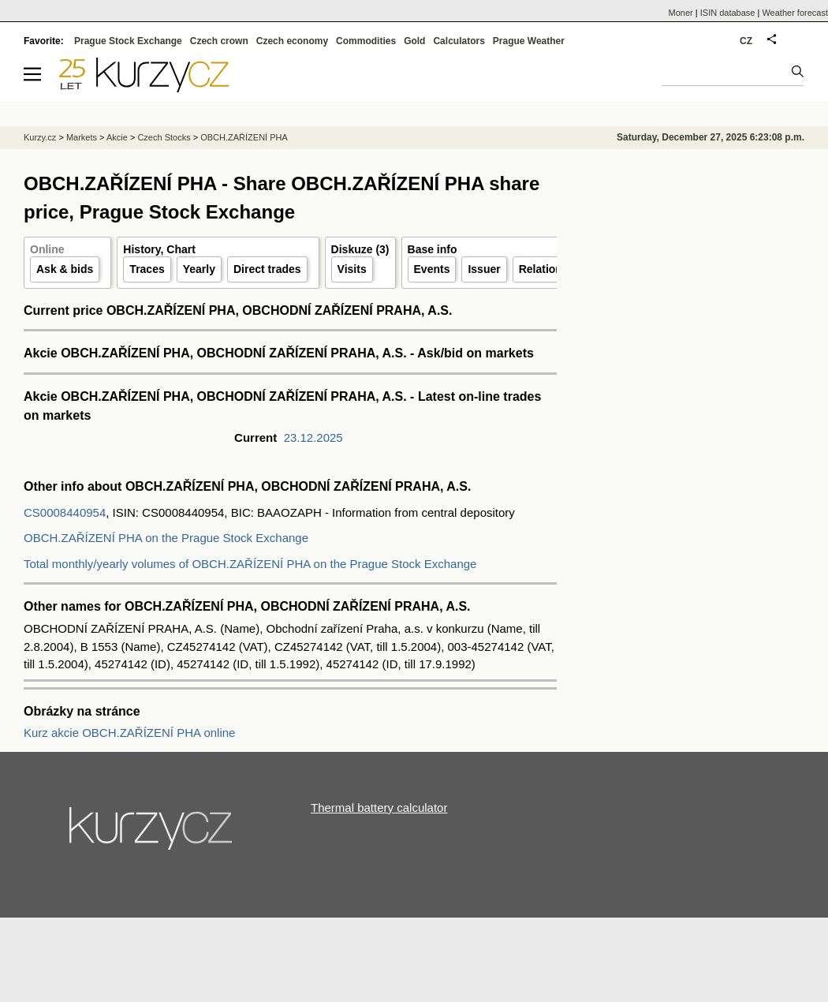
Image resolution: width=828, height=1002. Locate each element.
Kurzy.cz (40, 137)
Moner (681, 12)
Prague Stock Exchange (128, 41)
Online (47, 249)
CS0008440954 (65, 512)
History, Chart (159, 249)
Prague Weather (529, 41)
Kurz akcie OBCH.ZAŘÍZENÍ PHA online (129, 732)
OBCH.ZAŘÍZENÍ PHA (244, 137)
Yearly (199, 269)
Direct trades (267, 269)
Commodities (366, 41)
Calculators (458, 41)
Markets (81, 137)
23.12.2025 (313, 437)
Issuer (484, 269)
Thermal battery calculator (379, 807)
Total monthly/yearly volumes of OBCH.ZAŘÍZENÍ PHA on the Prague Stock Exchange (250, 563)
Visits (352, 269)
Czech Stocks (163, 137)
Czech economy (292, 41)
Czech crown (219, 41)
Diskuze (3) (360, 249)
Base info (432, 249)
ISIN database (727, 12)
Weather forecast (795, 12)
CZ (746, 41)
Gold (414, 41)
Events (432, 269)
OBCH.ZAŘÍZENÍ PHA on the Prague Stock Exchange (166, 537)
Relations (544, 269)
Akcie (117, 137)
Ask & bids (64, 269)
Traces (146, 269)
